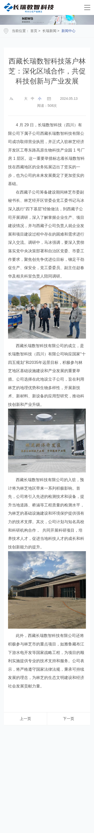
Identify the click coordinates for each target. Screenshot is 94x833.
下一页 (68, 718)
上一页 (25, 718)
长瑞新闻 (49, 31)
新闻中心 (68, 31)
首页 (33, 31)
